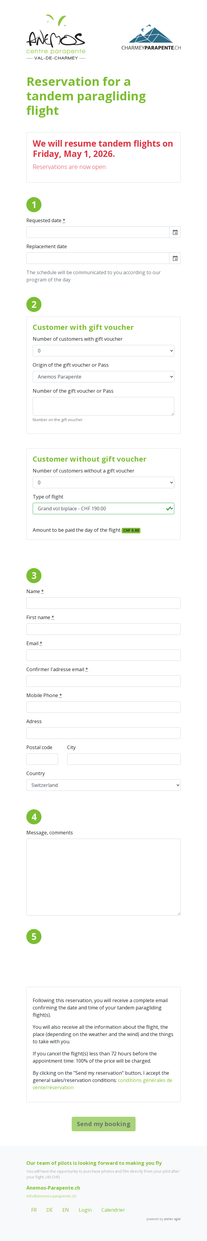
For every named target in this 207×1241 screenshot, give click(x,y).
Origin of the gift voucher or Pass (71, 365)
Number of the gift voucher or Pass (73, 391)
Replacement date (46, 246)
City (71, 747)
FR (34, 1210)
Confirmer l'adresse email (57, 669)
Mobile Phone (44, 695)
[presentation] (72, 960)
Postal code (39, 747)
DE (49, 1210)
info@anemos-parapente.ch (51, 1196)
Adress (34, 721)
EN (65, 1210)
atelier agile (172, 1219)
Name (35, 591)
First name (40, 617)
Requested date (45, 220)
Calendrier (113, 1210)
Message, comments (49, 832)
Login (85, 1210)
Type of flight (48, 496)
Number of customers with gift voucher (78, 339)
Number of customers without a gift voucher (83, 470)
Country (35, 773)
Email (34, 643)
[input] (97, 232)
